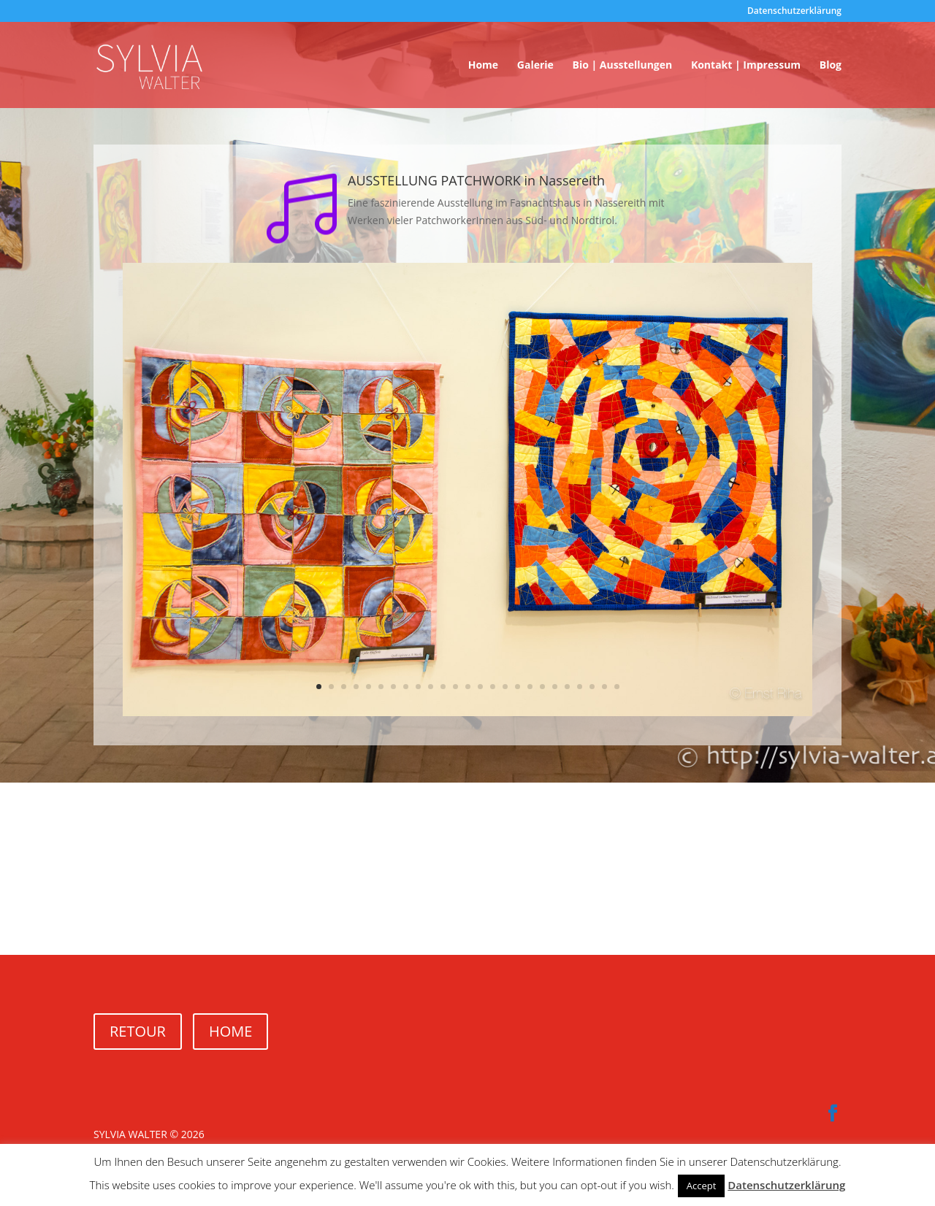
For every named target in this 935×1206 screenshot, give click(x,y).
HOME (230, 1031)
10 (430, 686)
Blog (831, 66)
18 (530, 686)
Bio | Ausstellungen (622, 66)
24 (604, 686)
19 (542, 686)
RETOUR (138, 1031)
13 (467, 686)
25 (616, 686)
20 (554, 686)
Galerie (535, 66)
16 (505, 686)
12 (455, 686)
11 (443, 686)
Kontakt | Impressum (746, 66)
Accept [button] (702, 1185)
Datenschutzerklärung (794, 12)
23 (592, 686)
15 (492, 686)
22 (579, 686)
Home (483, 66)
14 (480, 686)
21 (567, 686)
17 (517, 686)
